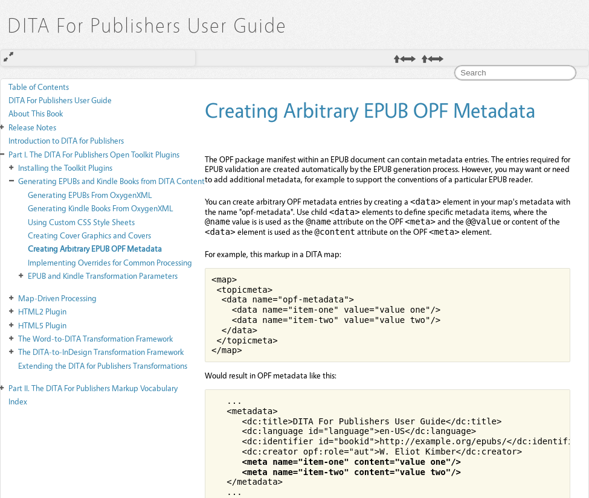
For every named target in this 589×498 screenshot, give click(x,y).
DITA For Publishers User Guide (60, 100)
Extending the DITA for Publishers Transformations (102, 365)
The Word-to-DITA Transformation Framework (95, 338)
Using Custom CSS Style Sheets (81, 222)
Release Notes (32, 127)
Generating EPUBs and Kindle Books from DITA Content (111, 181)
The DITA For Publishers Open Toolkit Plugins (93, 154)
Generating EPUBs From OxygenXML (90, 195)
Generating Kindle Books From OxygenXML (100, 208)
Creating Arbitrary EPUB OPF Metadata (95, 248)
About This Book (35, 113)
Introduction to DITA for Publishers (66, 140)
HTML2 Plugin (42, 311)
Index (17, 401)
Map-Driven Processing (57, 298)
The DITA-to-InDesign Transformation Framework (101, 351)
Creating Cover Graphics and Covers (89, 235)
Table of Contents (38, 86)
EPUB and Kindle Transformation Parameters (103, 275)
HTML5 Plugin (42, 325)
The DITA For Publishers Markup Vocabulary (93, 388)
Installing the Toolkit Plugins (65, 167)
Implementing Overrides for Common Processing (110, 262)
